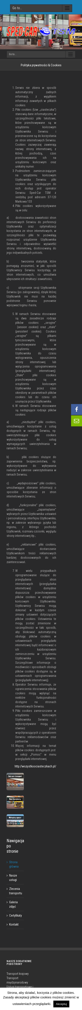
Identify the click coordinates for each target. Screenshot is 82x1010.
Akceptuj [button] (61, 1004)
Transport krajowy (18, 973)
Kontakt (14, 924)
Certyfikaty (15, 915)
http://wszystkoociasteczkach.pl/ (35, 766)
